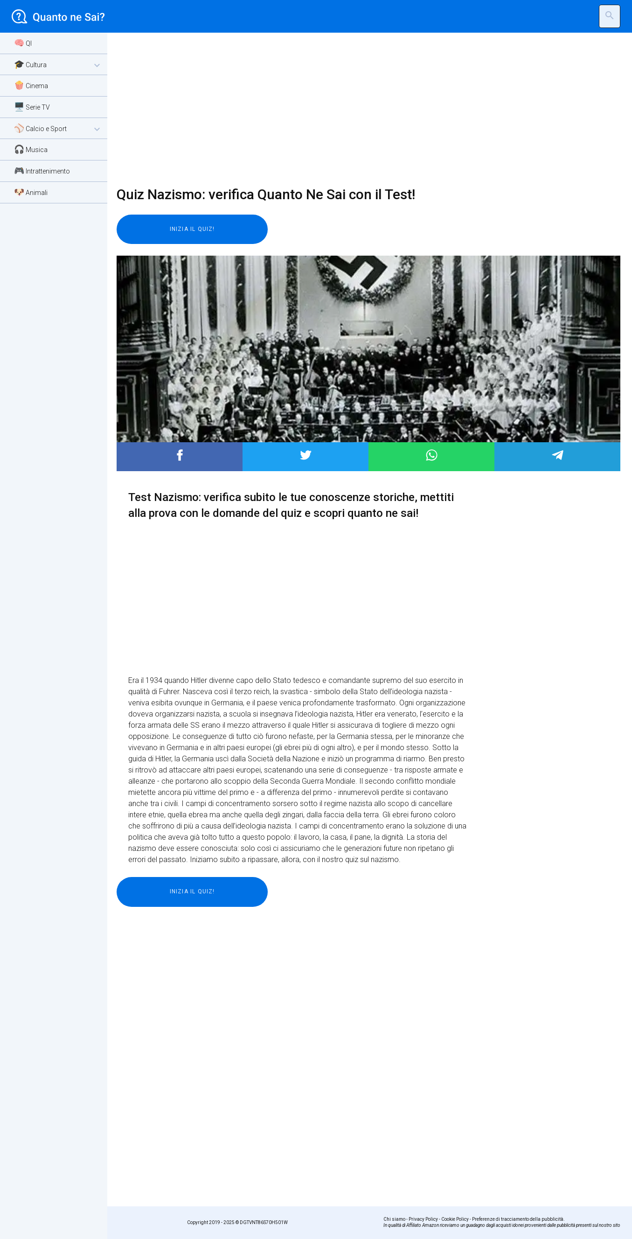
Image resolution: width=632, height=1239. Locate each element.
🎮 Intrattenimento (42, 170)
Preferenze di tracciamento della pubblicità (517, 1219)
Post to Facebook (180, 455)
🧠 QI (23, 43)
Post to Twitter (306, 455)
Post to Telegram (557, 455)
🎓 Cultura (58, 65)
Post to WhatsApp (432, 455)
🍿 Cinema (31, 85)
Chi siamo (394, 1219)
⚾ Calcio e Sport (58, 129)
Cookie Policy (455, 1219)
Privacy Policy (423, 1219)
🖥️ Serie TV (32, 106)
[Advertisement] (363, 109)
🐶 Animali (31, 192)
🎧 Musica (31, 149)
